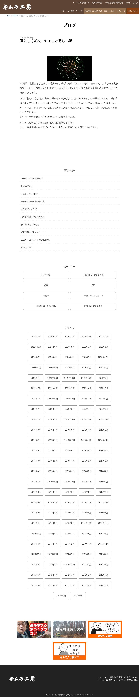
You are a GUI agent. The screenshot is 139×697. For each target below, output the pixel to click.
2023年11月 (36, 367)
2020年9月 (103, 399)
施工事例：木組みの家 (93, 11)
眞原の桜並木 (27, 186)
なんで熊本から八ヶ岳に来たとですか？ (69, 651)
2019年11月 (86, 419)
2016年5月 (86, 492)
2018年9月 (36, 450)
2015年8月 (52, 513)
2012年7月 (86, 564)
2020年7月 (36, 409)
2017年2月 (103, 471)
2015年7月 (69, 513)
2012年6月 (103, 564)
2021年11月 (69, 378)
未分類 (46, 296)
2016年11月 (69, 482)
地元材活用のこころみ (69, 629)
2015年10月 (103, 502)
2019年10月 (103, 419)
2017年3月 (86, 471)
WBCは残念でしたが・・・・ (34, 232)
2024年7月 (36, 357)
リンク (135, 3)
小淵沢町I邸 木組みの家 (93, 275)
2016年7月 (52, 492)
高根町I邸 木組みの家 (93, 306)
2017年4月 (69, 471)
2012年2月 (86, 575)
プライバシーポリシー (84, 695)
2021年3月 (103, 388)
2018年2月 (52, 461)
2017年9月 (86, 461)
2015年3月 (52, 523)
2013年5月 (52, 564)
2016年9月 (103, 482)
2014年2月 (69, 544)
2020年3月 (103, 409)
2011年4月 (86, 585)
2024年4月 (69, 357)
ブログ (128, 3)
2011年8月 (52, 585)
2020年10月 (86, 399)
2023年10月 (52, 367)
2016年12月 (52, 482)
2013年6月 (36, 564)
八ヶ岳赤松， (46, 275)
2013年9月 (69, 554)
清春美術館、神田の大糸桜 (33, 217)
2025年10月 (36, 347)
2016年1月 (69, 502)
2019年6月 (69, 430)
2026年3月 (52, 336)
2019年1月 (52, 440)
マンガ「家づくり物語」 (105, 629)
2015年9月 (36, 513)
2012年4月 (52, 575)
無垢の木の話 (97, 3)
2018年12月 (69, 440)
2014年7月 (69, 533)
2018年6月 (69, 450)
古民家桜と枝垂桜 (29, 209)
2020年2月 (36, 419)
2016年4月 (103, 492)
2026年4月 (36, 336)
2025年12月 (86, 336)
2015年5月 (103, 513)
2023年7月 (86, 367)
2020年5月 (69, 409)
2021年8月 (103, 378)
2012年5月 (36, 575)
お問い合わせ (133, 11)
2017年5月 (52, 471)
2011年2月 (61, 596)
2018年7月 (52, 450)
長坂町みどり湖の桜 (30, 194)
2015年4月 (36, 523)
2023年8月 (69, 367)
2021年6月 (52, 388)
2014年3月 (52, 544)
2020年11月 (69, 399)
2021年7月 (36, 388)
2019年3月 (103, 430)
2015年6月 (86, 513)
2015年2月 (69, 523)
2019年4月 (86, 430)
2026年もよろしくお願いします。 (36, 240)
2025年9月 (52, 347)
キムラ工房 (17, 7)
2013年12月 (103, 544)
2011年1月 (78, 596)
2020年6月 (52, 409)
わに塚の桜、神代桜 (30, 224)
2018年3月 (36, 461)
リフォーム (121, 11)
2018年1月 (69, 461)
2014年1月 (86, 544)
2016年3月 (36, 502)
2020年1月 (52, 419)
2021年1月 (36, 399)
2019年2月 (36, 440)
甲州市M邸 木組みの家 (93, 296)
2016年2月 (52, 502)
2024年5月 (52, 357)
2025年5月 (103, 347)
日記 (93, 285)
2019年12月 (69, 419)
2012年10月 (69, 564)
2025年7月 (86, 347)
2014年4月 (36, 544)
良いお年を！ (27, 247)
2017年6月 (36, 471)
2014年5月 (103, 533)
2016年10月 (86, 482)
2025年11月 (103, 336)
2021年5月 (69, 388)
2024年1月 (86, 357)
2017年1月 (36, 482)
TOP (63, 11)
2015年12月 (86, 502)
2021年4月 (86, 388)
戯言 (46, 285)
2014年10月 (36, 533)
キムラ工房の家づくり (81, 3)
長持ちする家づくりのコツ (34, 629)
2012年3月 (69, 575)
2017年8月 (103, 461)
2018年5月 (86, 450)
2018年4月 (103, 450)
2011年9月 (36, 585)
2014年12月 (86, 523)
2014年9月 (52, 533)
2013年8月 (86, 554)
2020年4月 (86, 409)
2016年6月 (69, 492)
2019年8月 (36, 430)
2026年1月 (69, 336)
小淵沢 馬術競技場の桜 (32, 178)
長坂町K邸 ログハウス (46, 306)
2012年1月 (103, 575)
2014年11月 (103, 523)
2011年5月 (69, 585)
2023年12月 (103, 357)
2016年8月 (36, 492)
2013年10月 (52, 554)
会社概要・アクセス (75, 11)
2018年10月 (103, 440)
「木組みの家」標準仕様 (113, 3)
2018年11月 (86, 440)
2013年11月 (36, 554)
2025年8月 (69, 347)
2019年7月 (52, 430)
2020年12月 (52, 399)
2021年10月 (86, 378)
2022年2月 (103, 367)
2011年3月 (103, 585)
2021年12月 (52, 378)
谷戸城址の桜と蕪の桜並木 (33, 201)
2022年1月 (36, 378)
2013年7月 (103, 554)
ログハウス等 (109, 11)
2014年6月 (86, 533)
